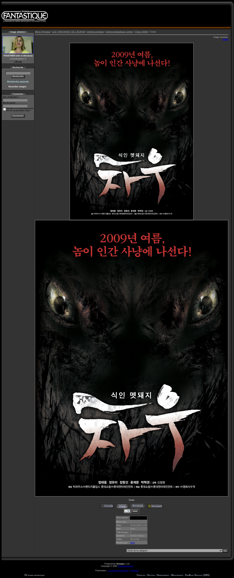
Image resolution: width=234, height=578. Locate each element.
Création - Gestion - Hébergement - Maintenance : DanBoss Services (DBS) (173, 575)
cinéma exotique (95, 32)
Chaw (225, 39)
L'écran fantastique (35, 575)
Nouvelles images (17, 86)
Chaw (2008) (141, 32)
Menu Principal (42, 32)
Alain (132, 542)
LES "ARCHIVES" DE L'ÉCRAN (68, 32)
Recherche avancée (18, 81)
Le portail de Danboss (118, 570)
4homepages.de (125, 566)
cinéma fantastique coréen (119, 32)
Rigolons (134, 570)
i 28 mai (18, 62)
